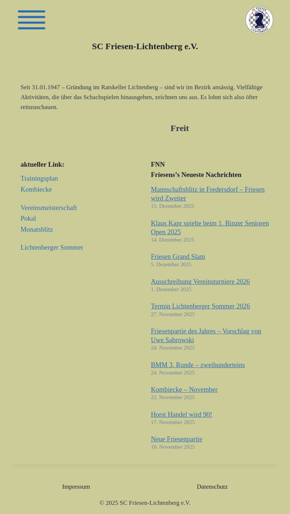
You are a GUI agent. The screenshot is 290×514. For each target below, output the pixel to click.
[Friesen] (31, 20)
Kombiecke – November (184, 389)
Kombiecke (36, 189)
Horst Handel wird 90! (181, 414)
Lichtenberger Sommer (52, 247)
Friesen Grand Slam (178, 256)
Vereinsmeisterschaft (49, 207)
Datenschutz (212, 486)
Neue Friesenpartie (176, 439)
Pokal (28, 218)
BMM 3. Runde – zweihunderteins (198, 365)
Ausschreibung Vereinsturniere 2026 (200, 281)
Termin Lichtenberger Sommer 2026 (200, 306)
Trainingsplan (39, 178)
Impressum (76, 486)
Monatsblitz (37, 229)
